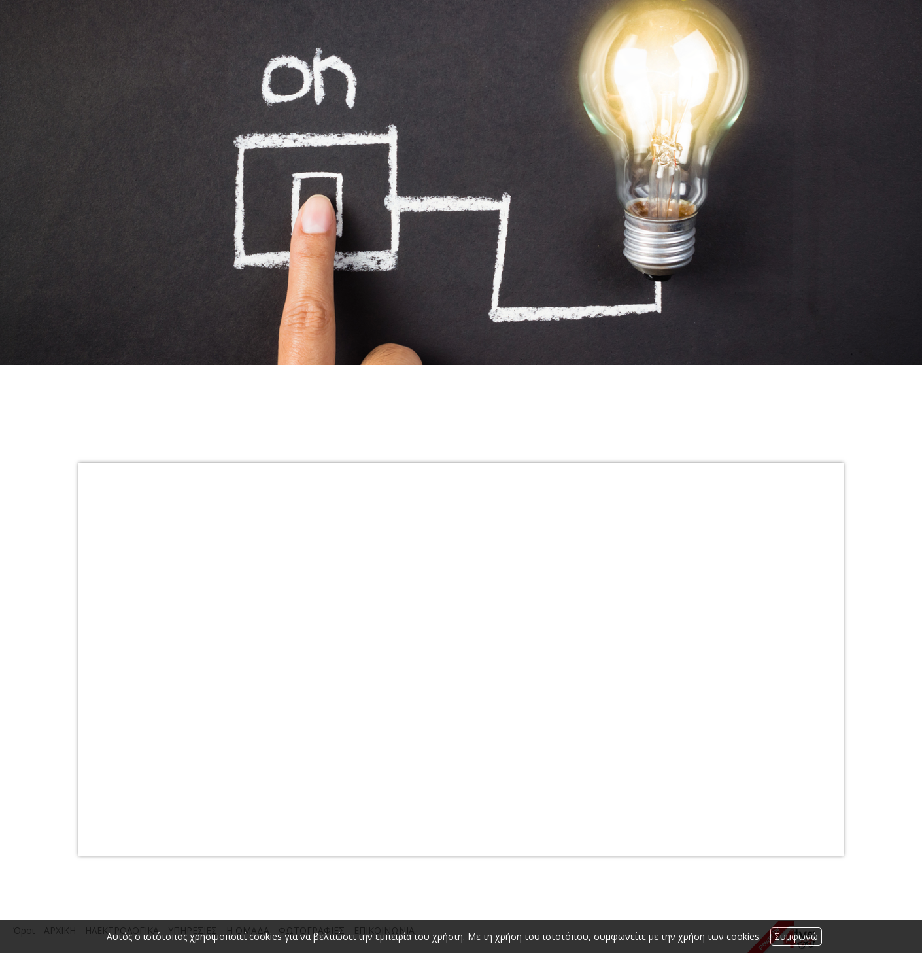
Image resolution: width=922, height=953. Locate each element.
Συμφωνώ (796, 936)
